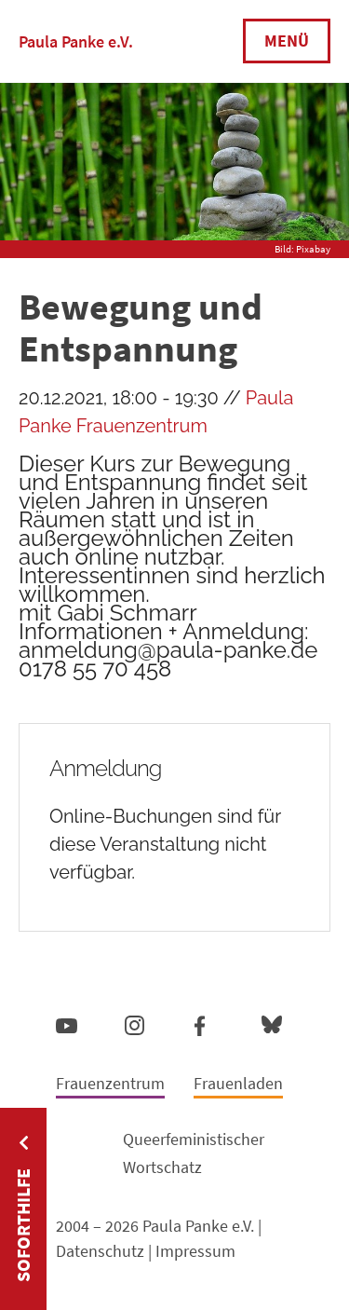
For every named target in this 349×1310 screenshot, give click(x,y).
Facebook (200, 1022)
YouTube (66, 1024)
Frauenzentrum (110, 1083)
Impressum (195, 1251)
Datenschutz (100, 1251)
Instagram (134, 1022)
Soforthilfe (22, 1225)
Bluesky (272, 1023)
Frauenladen (238, 1083)
